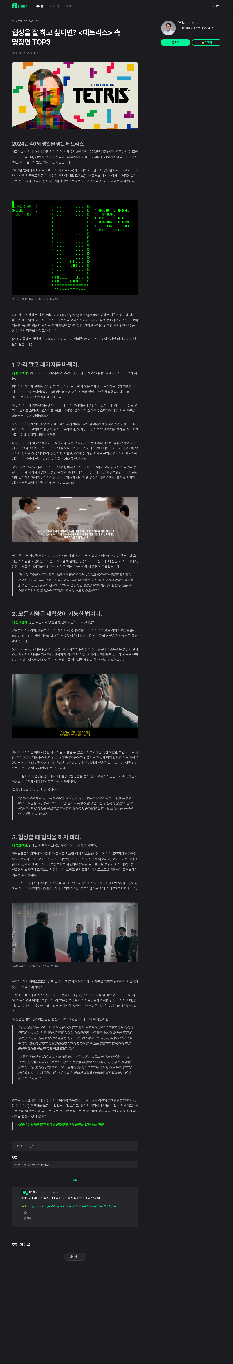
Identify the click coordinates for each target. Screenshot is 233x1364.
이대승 (182, 22)
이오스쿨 (55, 6)
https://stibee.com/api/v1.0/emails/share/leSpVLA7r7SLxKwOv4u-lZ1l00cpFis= (71, 1206)
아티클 (39, 6)
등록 (75, 1180)
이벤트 (70, 6)
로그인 (216, 6)
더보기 (75, 1257)
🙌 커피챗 (206, 42)
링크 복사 (36, 1146)
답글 (27, 1218)
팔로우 (175, 42)
